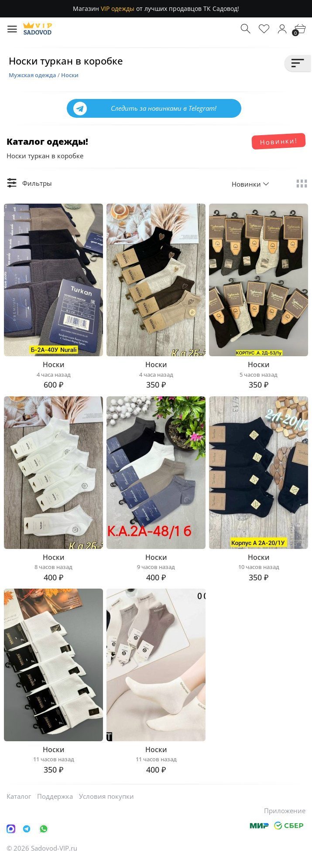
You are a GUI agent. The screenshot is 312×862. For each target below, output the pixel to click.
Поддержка (55, 796)
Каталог (19, 796)
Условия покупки (106, 796)
